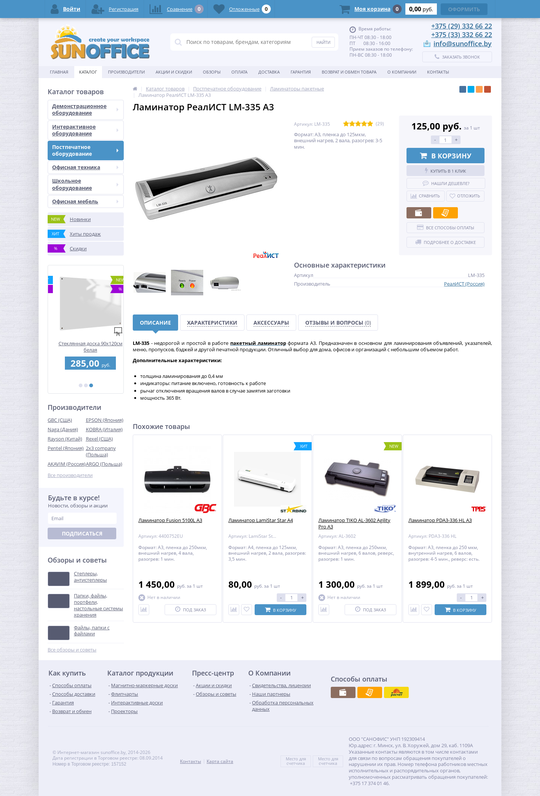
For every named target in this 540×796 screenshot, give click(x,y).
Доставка (269, 72)
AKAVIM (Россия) (67, 463)
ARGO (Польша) (104, 463)
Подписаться (82, 533)
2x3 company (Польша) (101, 451)
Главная (59, 72)
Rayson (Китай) (65, 438)
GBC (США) (60, 420)
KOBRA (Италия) (104, 429)
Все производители (70, 475)
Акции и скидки (174, 72)
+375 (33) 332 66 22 (461, 34)
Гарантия (301, 72)
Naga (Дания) (63, 429)
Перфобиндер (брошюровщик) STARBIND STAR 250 (85, 346)
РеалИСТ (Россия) (464, 283)
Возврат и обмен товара (349, 72)
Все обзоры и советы (72, 650)
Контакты (438, 72)
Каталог (88, 72)
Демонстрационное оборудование (85, 109)
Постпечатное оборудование (85, 150)
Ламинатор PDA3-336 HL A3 (440, 520)
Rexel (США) (99, 438)
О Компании (401, 72)
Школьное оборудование (85, 184)
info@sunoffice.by (463, 43)
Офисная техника (85, 167)
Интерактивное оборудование (85, 130)
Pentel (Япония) (66, 448)
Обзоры (211, 72)
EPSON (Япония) (104, 420)
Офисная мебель (85, 201)
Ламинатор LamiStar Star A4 (260, 520)
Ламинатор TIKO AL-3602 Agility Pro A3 (354, 523)
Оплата (239, 72)
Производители (126, 72)
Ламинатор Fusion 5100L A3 (170, 520)
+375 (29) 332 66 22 (461, 25)
